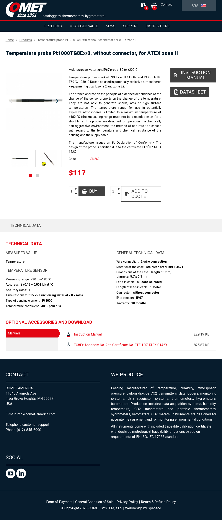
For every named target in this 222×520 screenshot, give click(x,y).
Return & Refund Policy (158, 502)
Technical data (25, 225)
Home (10, 40)
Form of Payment (59, 502)
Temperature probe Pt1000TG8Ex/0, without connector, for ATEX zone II (87, 40)
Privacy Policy (127, 502)
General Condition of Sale (94, 502)
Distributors (158, 26)
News (110, 26)
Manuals (14, 333)
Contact (166, 5)
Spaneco (154, 508)
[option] (34, 101)
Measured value (84, 26)
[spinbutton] (73, 191)
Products (53, 26)
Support (130, 26)
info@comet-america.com (36, 414)
